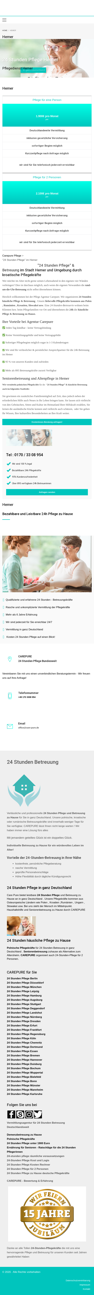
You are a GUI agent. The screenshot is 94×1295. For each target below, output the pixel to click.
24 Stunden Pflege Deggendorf (26, 1008)
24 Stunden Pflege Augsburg (24, 999)
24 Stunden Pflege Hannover (24, 1059)
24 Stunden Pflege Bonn (22, 1081)
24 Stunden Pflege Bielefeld (24, 1076)
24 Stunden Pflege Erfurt (22, 1025)
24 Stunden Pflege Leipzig (23, 991)
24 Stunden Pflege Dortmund (25, 1047)
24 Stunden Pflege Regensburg (26, 1034)
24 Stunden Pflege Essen (22, 1051)
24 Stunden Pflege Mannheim (25, 1089)
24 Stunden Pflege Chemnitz (24, 1042)
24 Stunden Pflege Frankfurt (24, 1029)
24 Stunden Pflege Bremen (24, 1055)
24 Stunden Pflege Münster (23, 1085)
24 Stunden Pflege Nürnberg (24, 1017)
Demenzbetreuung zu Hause (24, 1134)
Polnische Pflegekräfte (21, 1139)
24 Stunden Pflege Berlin (22, 978)
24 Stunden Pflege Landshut (24, 1012)
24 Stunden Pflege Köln (21, 1038)
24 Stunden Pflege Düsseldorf (25, 982)
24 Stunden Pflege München (24, 987)
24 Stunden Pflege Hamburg (24, 995)
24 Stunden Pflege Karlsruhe (24, 1094)
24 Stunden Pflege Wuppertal (25, 1072)
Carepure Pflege (12, 255)
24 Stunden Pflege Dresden (24, 1021)
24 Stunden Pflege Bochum (24, 1068)
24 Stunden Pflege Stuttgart (24, 1004)
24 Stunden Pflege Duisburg (24, 1064)
